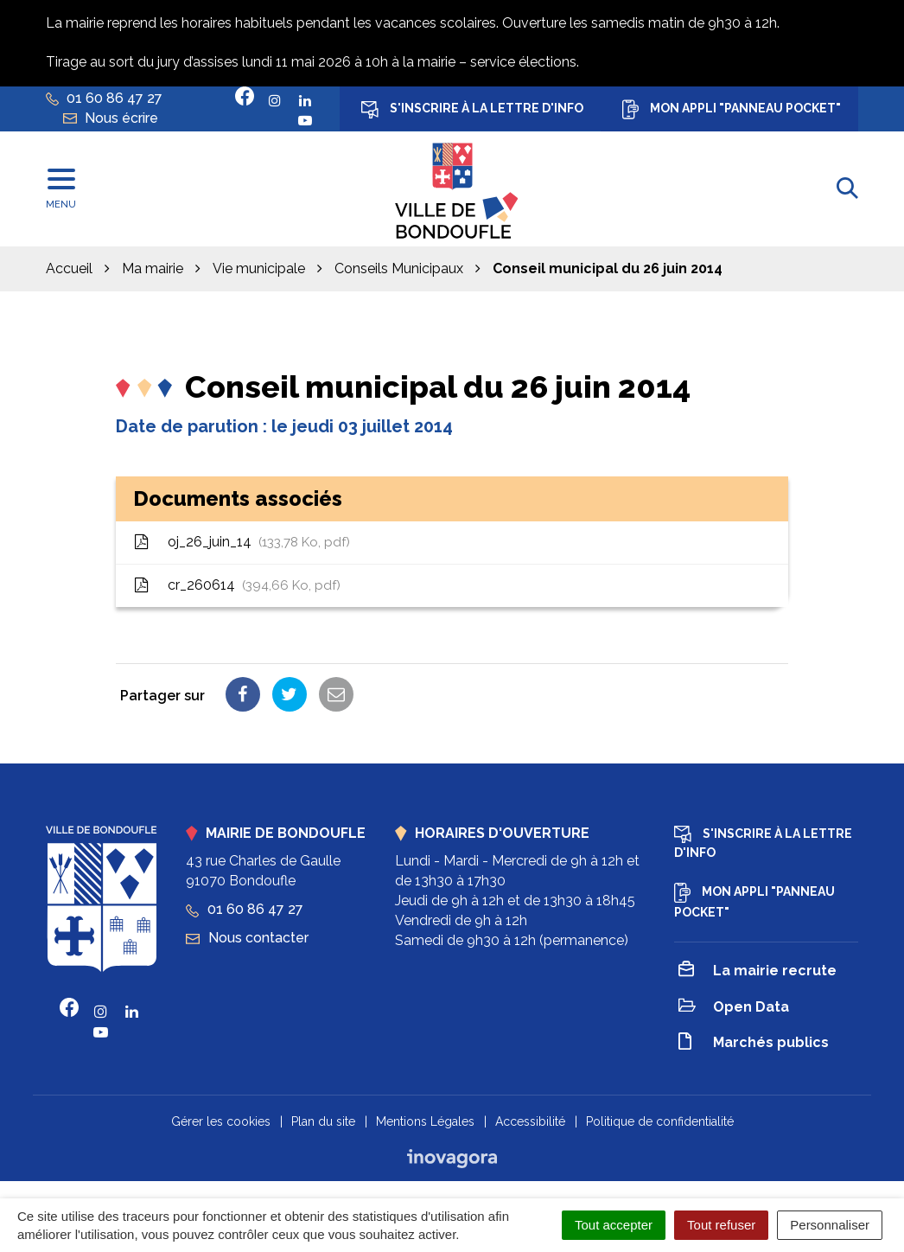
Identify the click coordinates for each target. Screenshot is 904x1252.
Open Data (733, 1008)
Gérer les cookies (221, 1121)
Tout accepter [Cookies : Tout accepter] (614, 1224)
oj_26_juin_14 (241, 541)
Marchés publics (753, 1044)
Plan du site (323, 1121)
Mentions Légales (425, 1121)
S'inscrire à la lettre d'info (472, 109)
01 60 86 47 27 (244, 909)
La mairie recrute (757, 972)
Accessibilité (530, 1121)
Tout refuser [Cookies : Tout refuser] (721, 1224)
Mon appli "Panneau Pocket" (731, 109)
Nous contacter (247, 937)
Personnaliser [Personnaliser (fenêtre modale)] (829, 1224)
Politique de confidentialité (660, 1121)
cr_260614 (237, 585)
